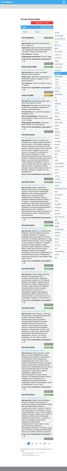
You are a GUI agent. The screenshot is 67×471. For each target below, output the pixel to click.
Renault (58, 214)
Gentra (25, 32)
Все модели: (59, 76)
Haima (57, 126)
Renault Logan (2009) (29, 66)
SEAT (56, 220)
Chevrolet (59, 64)
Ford (57, 110)
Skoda (57, 223)
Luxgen (57, 179)
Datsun (57, 88)
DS (55, 97)
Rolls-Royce (59, 217)
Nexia (37, 32)
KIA (56, 157)
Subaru (57, 232)
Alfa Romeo (59, 36)
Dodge (57, 91)
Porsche (58, 207)
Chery (57, 61)
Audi (56, 42)
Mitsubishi (58, 195)
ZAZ (56, 258)
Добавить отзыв (42, 23)
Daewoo (58, 73)
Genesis (58, 119)
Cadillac (58, 54)
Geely (57, 116)
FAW (56, 100)
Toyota (57, 245)
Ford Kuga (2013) (28, 37)
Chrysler (58, 67)
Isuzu (57, 148)
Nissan (57, 198)
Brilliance (59, 51)
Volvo (57, 254)
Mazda (57, 185)
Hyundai (58, 141)
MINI (56, 192)
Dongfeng (59, 94)
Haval (57, 129)
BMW (56, 48)
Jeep (56, 154)
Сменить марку (46, 27)
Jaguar (57, 151)
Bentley (58, 45)
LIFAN (56, 173)
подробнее (48, 63)
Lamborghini (59, 163)
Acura (57, 32)
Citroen (58, 70)
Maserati (58, 182)
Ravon (57, 210)
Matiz (31, 32)
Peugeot (58, 204)
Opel (56, 201)
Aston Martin (60, 39)
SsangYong (59, 229)
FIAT (56, 107)
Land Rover (59, 166)
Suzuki (57, 236)
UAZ (56, 248)
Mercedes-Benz (61, 188)
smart (57, 226)
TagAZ (57, 239)
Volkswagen (59, 251)
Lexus (57, 170)
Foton (57, 113)
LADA (56, 160)
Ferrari (58, 104)
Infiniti (57, 144)
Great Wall (59, 122)
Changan (58, 58)
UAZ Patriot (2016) (28, 134)
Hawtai (57, 132)
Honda (57, 135)
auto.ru (7, 2)
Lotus (57, 176)
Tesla (57, 242)
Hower (57, 138)
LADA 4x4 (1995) (27, 95)
